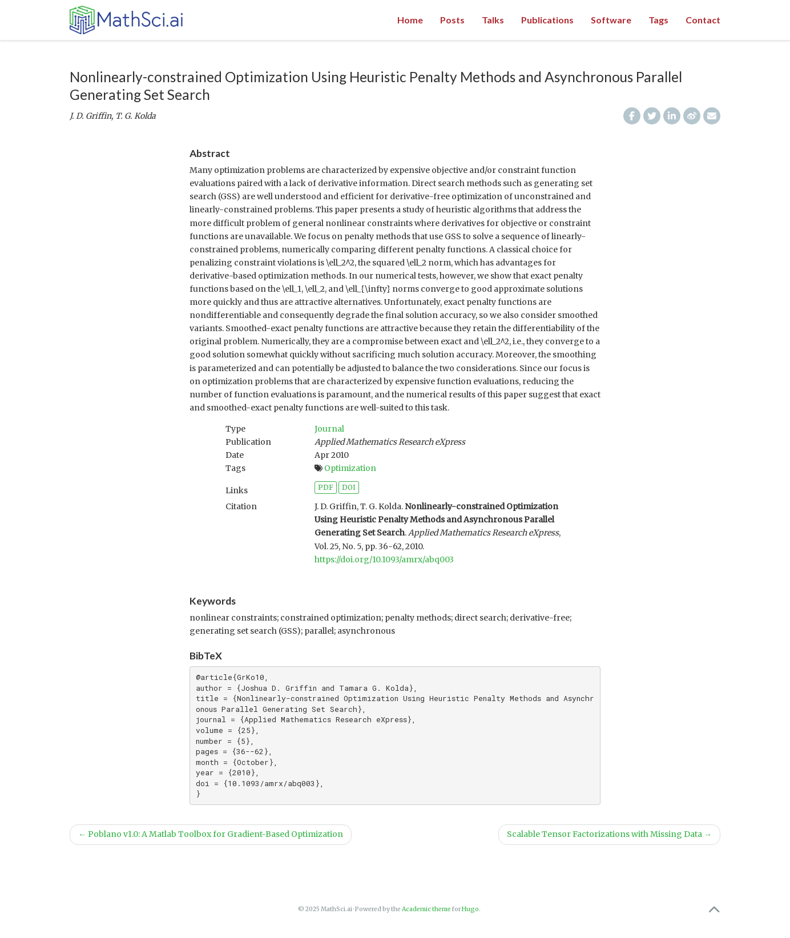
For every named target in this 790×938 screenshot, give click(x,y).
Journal (329, 429)
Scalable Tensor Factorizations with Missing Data (609, 834)
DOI (349, 487)
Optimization (350, 468)
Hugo (470, 909)
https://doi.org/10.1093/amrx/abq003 (384, 559)
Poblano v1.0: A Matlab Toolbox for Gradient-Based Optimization (210, 834)
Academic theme (426, 909)
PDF (325, 487)
